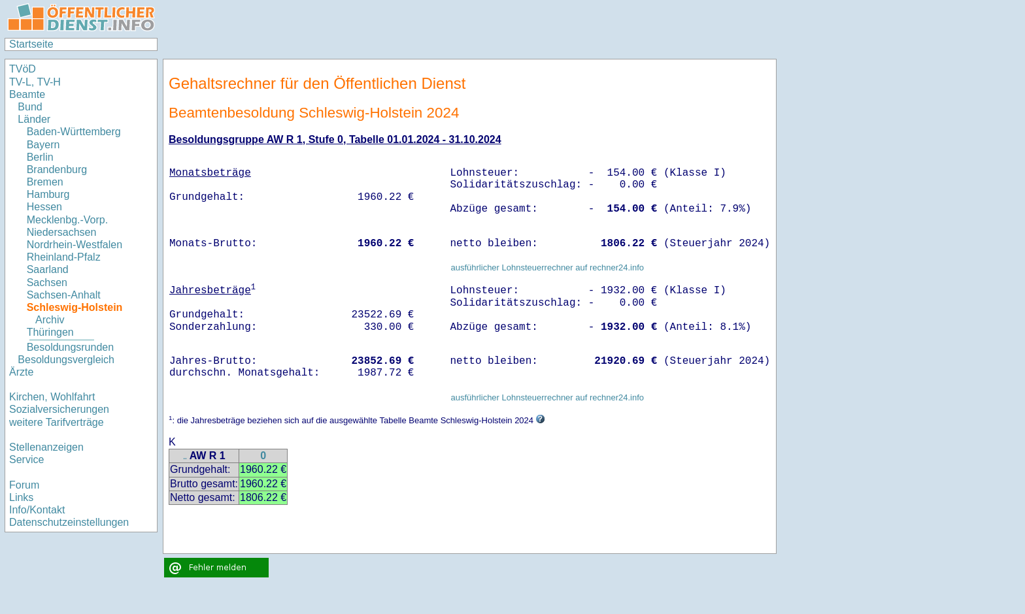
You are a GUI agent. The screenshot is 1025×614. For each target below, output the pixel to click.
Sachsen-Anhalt (64, 294)
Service (26, 459)
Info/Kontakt (37, 509)
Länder (34, 119)
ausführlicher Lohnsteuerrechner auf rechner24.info (547, 267)
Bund (30, 106)
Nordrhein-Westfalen (74, 244)
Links (21, 497)
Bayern (43, 144)
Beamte (27, 94)
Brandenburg (57, 169)
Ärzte (21, 372)
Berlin (40, 157)
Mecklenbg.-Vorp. (68, 219)
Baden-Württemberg (74, 131)
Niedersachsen (62, 232)
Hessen (44, 206)
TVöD (22, 68)
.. (185, 456)
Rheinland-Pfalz (64, 257)
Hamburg (48, 194)
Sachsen (47, 282)
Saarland (48, 269)
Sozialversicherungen (59, 409)
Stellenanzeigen (46, 447)
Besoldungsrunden (70, 347)
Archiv (49, 319)
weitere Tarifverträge (56, 422)
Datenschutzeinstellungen (69, 522)
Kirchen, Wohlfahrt (52, 396)
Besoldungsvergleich (66, 359)
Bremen (45, 181)
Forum (24, 485)
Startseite (31, 44)
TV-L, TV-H (35, 82)
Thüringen (50, 332)
